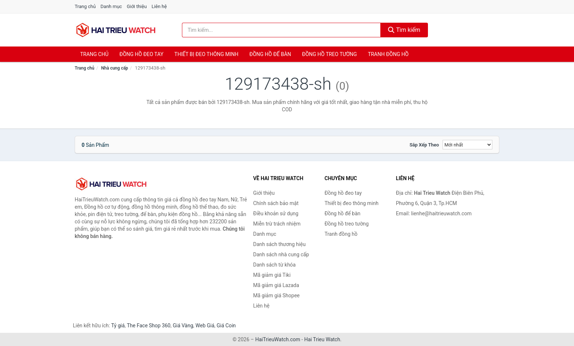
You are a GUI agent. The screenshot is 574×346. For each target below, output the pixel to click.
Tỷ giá (118, 325)
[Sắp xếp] (467, 144)
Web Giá (205, 325)
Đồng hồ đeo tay (141, 54)
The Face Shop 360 (148, 325)
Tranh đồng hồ (388, 54)
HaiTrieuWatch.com (277, 339)
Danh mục (111, 6)
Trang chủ (85, 6)
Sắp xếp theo (424, 145)
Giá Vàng (183, 325)
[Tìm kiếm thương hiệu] (281, 30)
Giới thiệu (136, 6)
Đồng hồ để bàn (270, 54)
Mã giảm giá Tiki (272, 275)
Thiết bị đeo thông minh (206, 54)
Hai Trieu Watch (322, 339)
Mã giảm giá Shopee (276, 295)
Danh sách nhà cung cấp (281, 254)
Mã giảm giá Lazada (276, 285)
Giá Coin (226, 325)
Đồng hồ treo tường (329, 54)
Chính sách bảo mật (276, 203)
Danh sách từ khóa (274, 265)
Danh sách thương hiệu (279, 244)
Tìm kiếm (404, 29)
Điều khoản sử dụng (276, 213)
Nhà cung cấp (114, 68)
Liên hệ (159, 6)
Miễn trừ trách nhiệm (277, 224)
